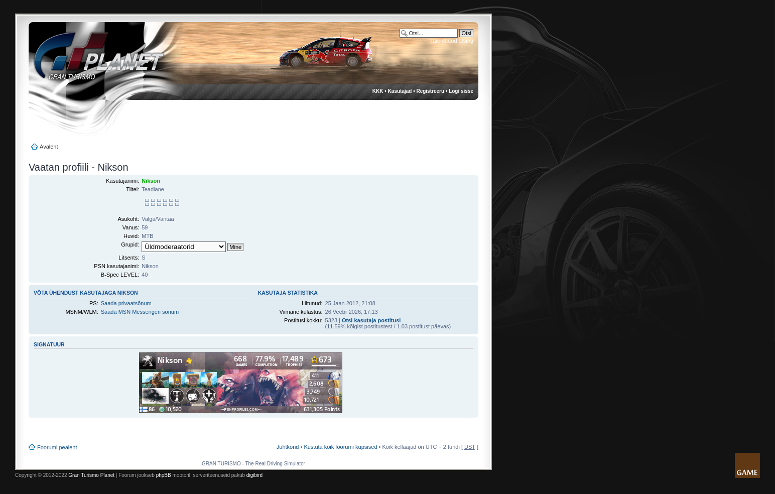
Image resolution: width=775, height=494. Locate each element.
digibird (254, 475)
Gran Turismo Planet (91, 475)
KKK (377, 91)
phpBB (163, 475)
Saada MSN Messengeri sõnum (140, 312)
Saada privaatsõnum (126, 303)
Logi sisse (461, 91)
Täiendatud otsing (451, 41)
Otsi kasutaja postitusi (371, 320)
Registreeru (430, 91)
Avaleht (49, 147)
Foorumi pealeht (57, 447)
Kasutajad (400, 91)
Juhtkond (288, 447)
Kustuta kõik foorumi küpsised (340, 447)
